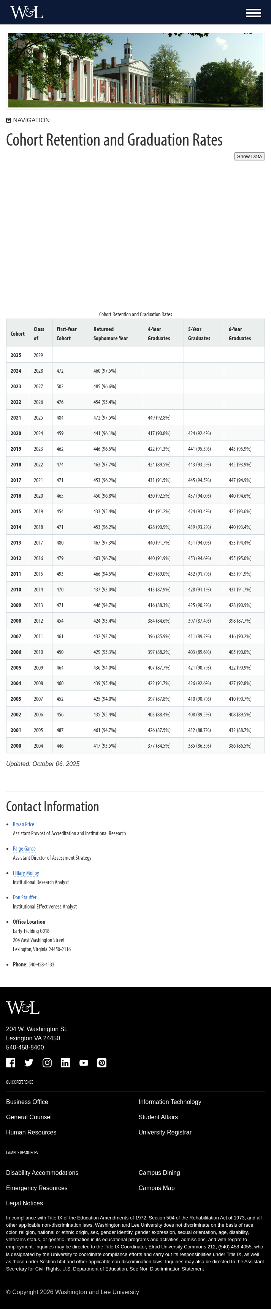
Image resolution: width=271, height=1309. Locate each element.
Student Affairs (158, 1117)
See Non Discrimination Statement (167, 1269)
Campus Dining (159, 1173)
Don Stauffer (24, 897)
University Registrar (165, 1132)
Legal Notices (24, 1203)
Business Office (27, 1102)
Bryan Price (23, 824)
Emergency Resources (37, 1188)
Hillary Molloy (26, 872)
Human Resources (31, 1132)
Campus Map (157, 1188)
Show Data (249, 156)
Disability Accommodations (42, 1173)
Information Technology (170, 1102)
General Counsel (29, 1117)
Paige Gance (24, 848)
